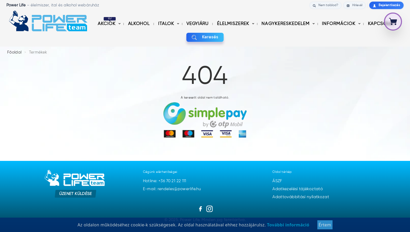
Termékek (38, 52)
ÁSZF (277, 181)
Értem (325, 225)
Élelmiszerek (234, 24)
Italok (166, 24)
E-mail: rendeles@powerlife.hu (172, 189)
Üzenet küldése (75, 194)
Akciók (107, 24)
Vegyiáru (198, 24)
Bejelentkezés (386, 5)
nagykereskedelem (286, 24)
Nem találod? (325, 5)
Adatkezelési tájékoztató (297, 189)
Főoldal (14, 52)
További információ (287, 225)
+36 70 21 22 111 (172, 181)
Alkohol (139, 24)
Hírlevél (354, 5)
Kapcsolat (381, 24)
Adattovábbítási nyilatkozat (300, 197)
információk (339, 24)
